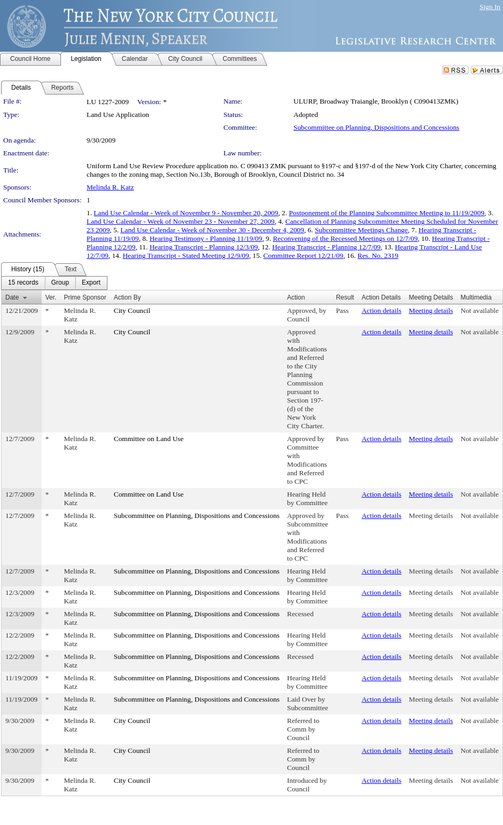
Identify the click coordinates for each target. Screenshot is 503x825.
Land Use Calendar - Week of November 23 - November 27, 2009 (181, 221)
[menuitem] (23, 283)
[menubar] (54, 283)
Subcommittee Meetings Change (361, 230)
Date (12, 297)
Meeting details (431, 311)
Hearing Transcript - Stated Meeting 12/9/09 (185, 256)
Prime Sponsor (85, 297)
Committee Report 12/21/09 (304, 256)
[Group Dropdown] (60, 283)
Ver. (51, 297)
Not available (480, 311)
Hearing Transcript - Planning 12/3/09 (204, 247)
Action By (127, 297)
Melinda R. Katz (110, 187)
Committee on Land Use (149, 439)
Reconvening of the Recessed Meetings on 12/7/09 (345, 238)
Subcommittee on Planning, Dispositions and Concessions (376, 127)
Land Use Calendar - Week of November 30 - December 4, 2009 (212, 230)
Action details (381, 311)
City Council (132, 311)
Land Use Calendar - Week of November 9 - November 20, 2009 (186, 213)
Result (345, 297)
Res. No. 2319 (378, 256)
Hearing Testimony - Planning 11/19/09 (206, 238)
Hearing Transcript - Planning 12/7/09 (326, 247)
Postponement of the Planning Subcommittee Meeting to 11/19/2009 (386, 213)
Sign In (489, 7)
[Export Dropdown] (91, 283)
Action (296, 297)
